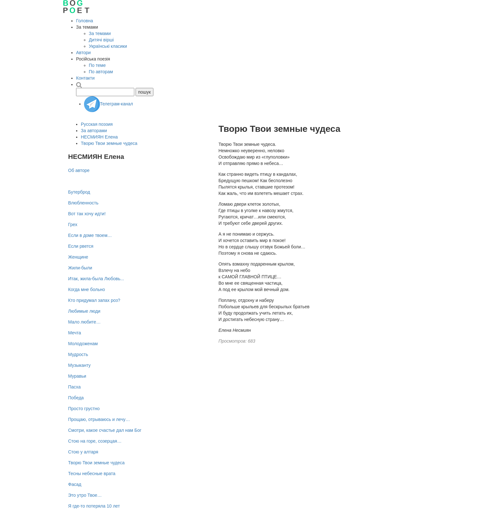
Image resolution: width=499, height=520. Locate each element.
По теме (97, 65)
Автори (83, 52)
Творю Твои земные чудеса (109, 143)
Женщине (78, 257)
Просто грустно (84, 408)
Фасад (74, 484)
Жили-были (80, 267)
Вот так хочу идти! (87, 213)
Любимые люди (84, 311)
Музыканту (79, 365)
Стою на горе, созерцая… (95, 441)
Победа (76, 397)
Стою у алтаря (83, 451)
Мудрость (78, 354)
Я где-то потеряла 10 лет (94, 506)
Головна (84, 20)
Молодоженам (83, 343)
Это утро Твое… (85, 495)
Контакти (85, 78)
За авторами (94, 130)
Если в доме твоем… (90, 235)
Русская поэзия (97, 124)
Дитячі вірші (101, 39)
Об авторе (78, 170)
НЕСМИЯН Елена (99, 136)
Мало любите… (84, 321)
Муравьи (77, 376)
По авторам (101, 71)
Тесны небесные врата (91, 473)
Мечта (74, 332)
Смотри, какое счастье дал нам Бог (104, 430)
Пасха (74, 386)
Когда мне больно (86, 289)
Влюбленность (83, 202)
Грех (72, 224)
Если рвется (80, 246)
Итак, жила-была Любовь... (96, 278)
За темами (100, 33)
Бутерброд (79, 192)
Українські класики (108, 46)
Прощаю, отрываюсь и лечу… (99, 419)
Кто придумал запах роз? (94, 300)
